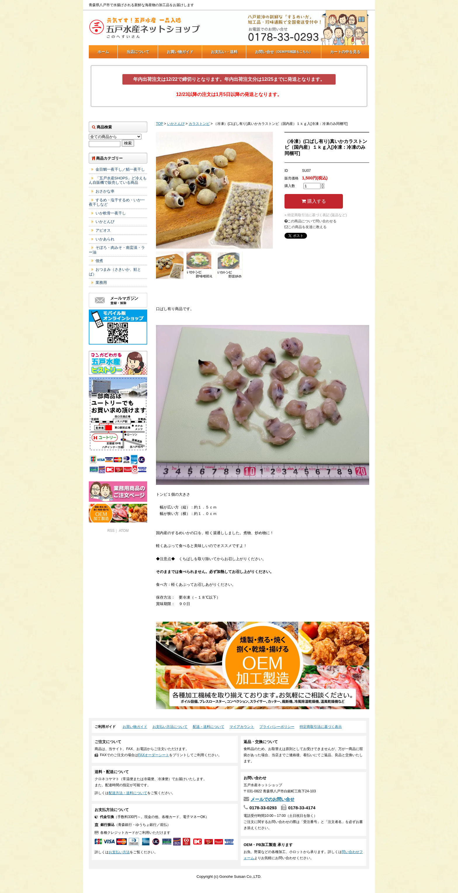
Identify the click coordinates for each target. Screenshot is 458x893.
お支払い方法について (170, 727)
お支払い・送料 (224, 52)
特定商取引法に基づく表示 (321, 727)
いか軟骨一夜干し (111, 213)
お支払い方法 (119, 852)
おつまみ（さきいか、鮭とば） (115, 271)
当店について (137, 52)
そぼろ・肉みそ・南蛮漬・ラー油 (117, 249)
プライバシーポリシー (276, 727)
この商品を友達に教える (305, 227)
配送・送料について (208, 727)
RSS (111, 531)
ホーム (103, 52)
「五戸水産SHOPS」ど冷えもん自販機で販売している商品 (118, 180)
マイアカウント (242, 727)
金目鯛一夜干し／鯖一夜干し (120, 169)
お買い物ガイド (180, 52)
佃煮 (99, 260)
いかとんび (176, 124)
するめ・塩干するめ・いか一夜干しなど (117, 202)
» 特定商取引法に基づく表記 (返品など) (315, 215)
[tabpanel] (214, 190)
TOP (159, 124)
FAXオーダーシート (153, 755)
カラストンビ (199, 124)
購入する (313, 201)
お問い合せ (284, 52)
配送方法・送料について (128, 793)
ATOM (124, 531)
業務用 (101, 282)
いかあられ (105, 239)
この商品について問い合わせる (310, 221)
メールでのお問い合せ (272, 799)
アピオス (103, 230)
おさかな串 (105, 191)
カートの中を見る (345, 52)
